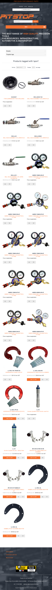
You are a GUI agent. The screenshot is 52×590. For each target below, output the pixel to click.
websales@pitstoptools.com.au (30, 584)
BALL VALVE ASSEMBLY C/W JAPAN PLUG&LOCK (14, 177)
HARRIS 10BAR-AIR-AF (38, 175)
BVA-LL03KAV (38, 136)
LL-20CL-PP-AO (14, 409)
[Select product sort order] (21, 67)
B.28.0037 (14, 97)
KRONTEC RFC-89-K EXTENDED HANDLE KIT (14, 490)
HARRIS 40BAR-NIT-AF (38, 331)
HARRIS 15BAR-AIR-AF (14, 253)
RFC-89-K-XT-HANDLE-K (14, 488)
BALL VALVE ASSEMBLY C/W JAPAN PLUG (38, 98)
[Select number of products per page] (33, 67)
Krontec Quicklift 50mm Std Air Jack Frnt (38, 411)
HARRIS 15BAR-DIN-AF (38, 253)
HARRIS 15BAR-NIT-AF (14, 292)
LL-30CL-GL (38, 488)
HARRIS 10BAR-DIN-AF (14, 214)
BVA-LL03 (14, 136)
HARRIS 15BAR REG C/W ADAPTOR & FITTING (14, 255)
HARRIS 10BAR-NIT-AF (38, 214)
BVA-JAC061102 (38, 97)
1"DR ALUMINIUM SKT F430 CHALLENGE (14, 98)
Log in (25, 6)
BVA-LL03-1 (14, 175)
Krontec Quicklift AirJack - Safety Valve (14, 450)
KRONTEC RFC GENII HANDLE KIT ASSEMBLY (38, 451)
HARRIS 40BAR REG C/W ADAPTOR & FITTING (38, 294)
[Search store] (23, 21)
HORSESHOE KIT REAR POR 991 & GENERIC (38, 372)
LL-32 (38, 409)
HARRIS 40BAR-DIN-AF (14, 331)
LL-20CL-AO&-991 (38, 370)
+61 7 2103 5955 (18, 584)
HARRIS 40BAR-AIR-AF (38, 292)
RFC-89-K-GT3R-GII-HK (38, 448)
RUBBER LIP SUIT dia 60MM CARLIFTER (14, 528)
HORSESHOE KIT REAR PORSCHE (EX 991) (14, 411)
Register (21, 6)
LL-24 (13, 448)
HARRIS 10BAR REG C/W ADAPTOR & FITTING (38, 177)
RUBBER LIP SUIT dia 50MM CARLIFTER (38, 489)
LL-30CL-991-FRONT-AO (14, 370)
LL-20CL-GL (14, 527)
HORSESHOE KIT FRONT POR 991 (14, 372)
